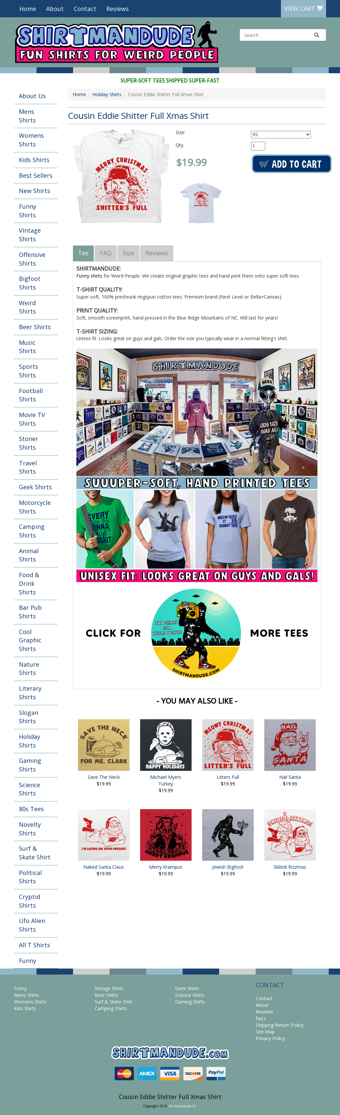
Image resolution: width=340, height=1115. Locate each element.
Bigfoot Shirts (30, 283)
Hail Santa (290, 777)
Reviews (117, 9)
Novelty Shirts (30, 828)
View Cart (303, 8)
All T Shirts (34, 945)
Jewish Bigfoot (227, 867)
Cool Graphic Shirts (30, 640)
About (55, 9)
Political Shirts (30, 877)
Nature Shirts (29, 668)
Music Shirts (27, 346)
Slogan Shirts (28, 717)
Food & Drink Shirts (29, 583)
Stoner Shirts (28, 443)
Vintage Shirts (30, 234)
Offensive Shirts (32, 259)
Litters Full (228, 777)
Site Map (265, 1031)
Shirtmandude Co (182, 1106)
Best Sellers (35, 175)
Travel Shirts (28, 467)
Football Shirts (31, 395)
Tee (83, 253)
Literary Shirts (30, 692)
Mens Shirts (27, 116)
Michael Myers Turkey (165, 780)
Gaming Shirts (30, 765)
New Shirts (34, 191)
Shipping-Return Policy (279, 1025)
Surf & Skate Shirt (34, 852)
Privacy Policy (270, 1038)
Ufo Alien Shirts (32, 925)
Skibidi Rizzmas (290, 867)
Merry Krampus (165, 867)
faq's (261, 1018)
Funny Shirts (27, 210)
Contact (85, 9)
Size (128, 253)
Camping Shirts (31, 531)
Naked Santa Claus (103, 867)
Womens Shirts (31, 139)
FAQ (106, 253)
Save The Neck (104, 777)
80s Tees (31, 809)
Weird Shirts (27, 307)
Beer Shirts (35, 327)
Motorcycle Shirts (35, 507)
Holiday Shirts (29, 741)
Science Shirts (29, 789)
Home (27, 9)
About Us (32, 96)
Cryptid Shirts (29, 901)
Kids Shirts (34, 160)
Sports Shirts (28, 370)
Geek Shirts (35, 487)
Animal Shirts (29, 555)
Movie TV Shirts (32, 419)
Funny (27, 961)
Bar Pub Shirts (30, 611)
